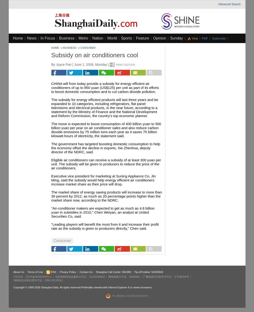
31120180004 (97, 276)
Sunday (176, 38)
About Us (18, 272)
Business (67, 38)
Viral (195, 38)
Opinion (159, 38)
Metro (83, 38)
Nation (97, 38)
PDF (205, 38)
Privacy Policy (68, 272)
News (31, 38)
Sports (126, 38)
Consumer (88, 47)
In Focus (47, 38)
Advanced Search (229, 4)
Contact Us (86, 272)
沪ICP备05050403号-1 (39, 276)
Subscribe (219, 38)
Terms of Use (35, 272)
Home (18, 38)
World (112, 38)
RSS (51, 272)
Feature (142, 38)
